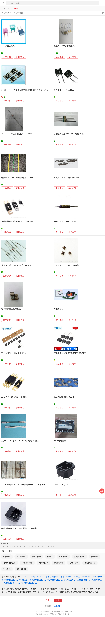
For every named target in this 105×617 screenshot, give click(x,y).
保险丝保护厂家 (13, 583)
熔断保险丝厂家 (39, 579)
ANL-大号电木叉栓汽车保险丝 (14, 397)
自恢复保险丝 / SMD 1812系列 (67, 265)
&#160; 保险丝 (60, 441)
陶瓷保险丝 (21, 557)
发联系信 (7, 57)
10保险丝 (7, 569)
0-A (2, 546)
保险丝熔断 (58, 563)
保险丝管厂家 (69, 576)
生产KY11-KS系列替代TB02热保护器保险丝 (20, 441)
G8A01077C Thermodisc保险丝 (67, 221)
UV (48, 546)
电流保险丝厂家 (40, 576)
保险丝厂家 (28, 576)
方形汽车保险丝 (8, 46)
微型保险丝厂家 (83, 576)
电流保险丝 (63, 557)
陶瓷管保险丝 (79, 557)
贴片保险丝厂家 (55, 576)
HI (20, 546)
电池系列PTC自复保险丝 (64, 46)
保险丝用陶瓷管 (9, 563)
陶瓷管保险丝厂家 (55, 579)
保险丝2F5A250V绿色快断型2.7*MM (17, 178)
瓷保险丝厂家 (70, 579)
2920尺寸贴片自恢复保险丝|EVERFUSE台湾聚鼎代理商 (24, 90)
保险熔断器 (21, 569)
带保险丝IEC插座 (61, 484)
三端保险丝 (58, 309)
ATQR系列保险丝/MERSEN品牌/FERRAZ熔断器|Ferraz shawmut (28, 484)
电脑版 (57, 606)
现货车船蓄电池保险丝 (11, 309)
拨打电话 (20, 57)
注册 (58, 600)
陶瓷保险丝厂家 (11, 579)
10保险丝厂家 (25, 579)
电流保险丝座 (90, 563)
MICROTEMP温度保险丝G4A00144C (16, 134)
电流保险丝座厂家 (29, 583)
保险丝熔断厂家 (84, 579)
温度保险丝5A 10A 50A (64, 90)
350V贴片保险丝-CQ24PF (64, 397)
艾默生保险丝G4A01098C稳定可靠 (68, 134)
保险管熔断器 (27, 563)
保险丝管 (94, 557)
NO (32, 546)
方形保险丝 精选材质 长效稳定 (14, 353)
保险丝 (49, 557)
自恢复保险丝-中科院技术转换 (67, 178)
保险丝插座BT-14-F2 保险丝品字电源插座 (19, 528)
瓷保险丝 (6, 557)
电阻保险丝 (73, 563)
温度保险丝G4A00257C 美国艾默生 (16, 265)
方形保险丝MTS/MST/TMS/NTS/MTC (70, 353)
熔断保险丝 (43, 563)
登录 (47, 600)
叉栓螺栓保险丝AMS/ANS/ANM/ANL (17, 221)
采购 (102, 491)
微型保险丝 (36, 557)
